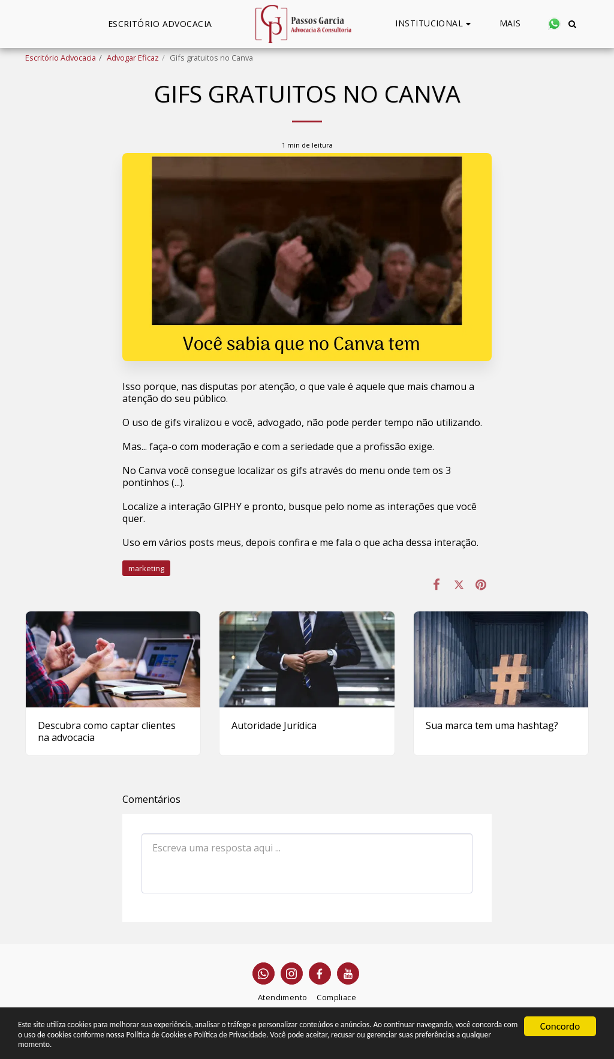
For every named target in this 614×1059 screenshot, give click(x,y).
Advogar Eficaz (133, 57)
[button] (434, 23)
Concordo (560, 1016)
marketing (146, 568)
